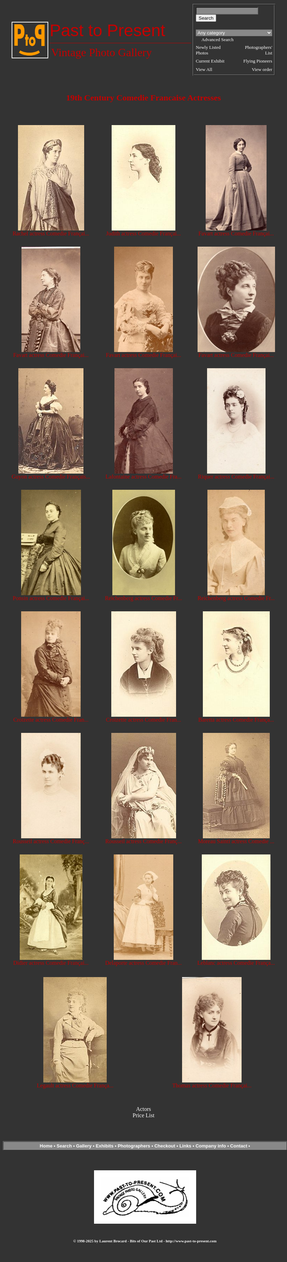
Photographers (134, 1146)
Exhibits (105, 1146)
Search (64, 1146)
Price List (144, 1115)
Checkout (164, 1146)
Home (46, 1146)
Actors (143, 1109)
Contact (238, 1146)
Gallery (84, 1146)
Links (185, 1146)
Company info (211, 1146)
